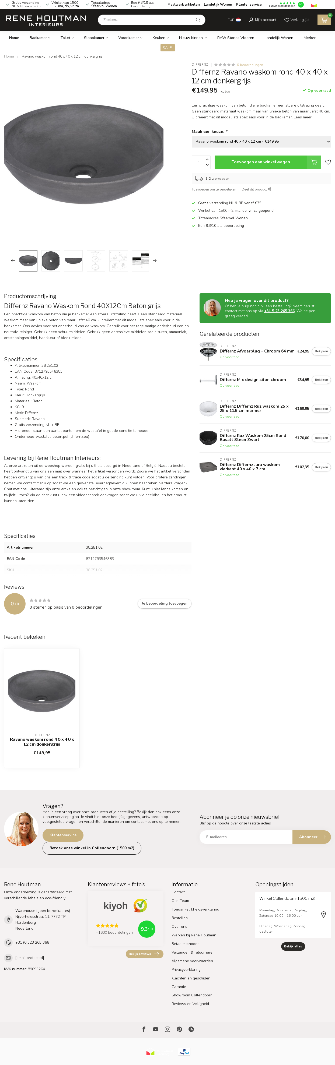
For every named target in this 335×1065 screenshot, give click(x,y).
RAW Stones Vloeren (235, 37)
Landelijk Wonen (218, 4)
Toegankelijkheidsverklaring (195, 909)
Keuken (159, 37)
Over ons (179, 926)
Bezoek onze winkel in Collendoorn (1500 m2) (92, 848)
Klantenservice (249, 4)
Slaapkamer (94, 37)
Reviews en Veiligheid (190, 1003)
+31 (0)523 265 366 (32, 942)
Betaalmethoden (186, 943)
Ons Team (180, 900)
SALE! (168, 47)
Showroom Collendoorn (192, 995)
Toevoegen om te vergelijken (214, 189)
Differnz (200, 64)
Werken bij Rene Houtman (194, 935)
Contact (178, 892)
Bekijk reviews (144, 954)
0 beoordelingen (250, 64)
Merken (310, 37)
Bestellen (180, 918)
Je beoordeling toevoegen (164, 603)
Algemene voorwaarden (192, 961)
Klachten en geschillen (191, 978)
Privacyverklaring (186, 969)
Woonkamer (128, 37)
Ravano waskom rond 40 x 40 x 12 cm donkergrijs (62, 56)
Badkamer (38, 37)
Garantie (179, 986)
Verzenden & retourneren (193, 952)
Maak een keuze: (209, 131)
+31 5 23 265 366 (279, 310)
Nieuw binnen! (191, 37)
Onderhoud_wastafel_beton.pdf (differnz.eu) (52, 436)
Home (14, 37)
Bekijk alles (293, 946)
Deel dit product (256, 189)
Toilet (65, 37)
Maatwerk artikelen (183, 4)
